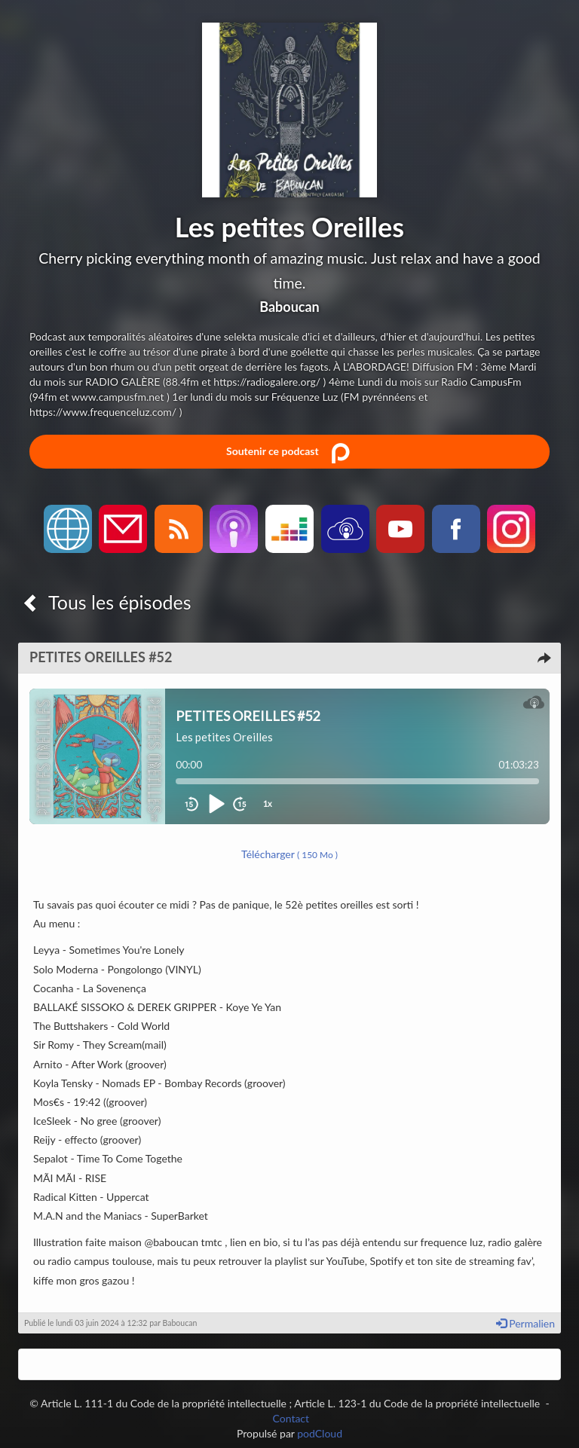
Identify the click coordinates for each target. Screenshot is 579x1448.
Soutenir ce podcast (289, 452)
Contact (291, 1418)
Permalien (525, 1323)
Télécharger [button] (289, 854)
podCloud (319, 1433)
